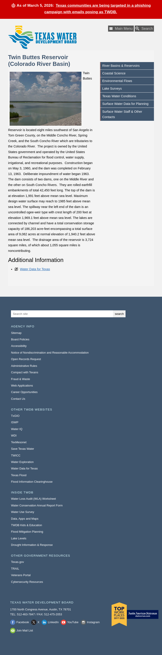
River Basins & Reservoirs (121, 65)
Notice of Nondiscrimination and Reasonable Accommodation (50, 352)
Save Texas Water (22, 448)
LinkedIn (53, 622)
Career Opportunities (24, 392)
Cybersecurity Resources (27, 582)
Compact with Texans (24, 372)
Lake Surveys (112, 88)
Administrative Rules (24, 365)
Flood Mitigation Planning (27, 531)
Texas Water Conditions (119, 96)
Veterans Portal (21, 575)
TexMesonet (18, 442)
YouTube (72, 622)
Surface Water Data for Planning (125, 104)
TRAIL (15, 568)
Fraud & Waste (20, 379)
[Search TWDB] (144, 29)
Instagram (93, 622)
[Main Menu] (121, 29)
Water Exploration (22, 462)
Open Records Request (26, 359)
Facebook (22, 622)
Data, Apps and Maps (24, 518)
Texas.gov (17, 562)
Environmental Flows (117, 81)
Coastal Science (114, 73)
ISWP (14, 422)
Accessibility (19, 346)
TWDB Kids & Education (26, 525)
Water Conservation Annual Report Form (37, 505)
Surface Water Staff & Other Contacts (122, 114)
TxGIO (15, 415)
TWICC (15, 455)
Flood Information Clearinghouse (32, 481)
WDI (14, 435)
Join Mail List (24, 630)
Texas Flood (18, 475)
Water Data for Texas (35, 269)
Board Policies (20, 339)
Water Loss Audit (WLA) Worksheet (33, 498)
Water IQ (16, 429)
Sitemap (16, 333)
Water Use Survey (22, 512)
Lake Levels (18, 538)
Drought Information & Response (32, 545)
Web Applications (22, 385)
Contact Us (18, 398)
